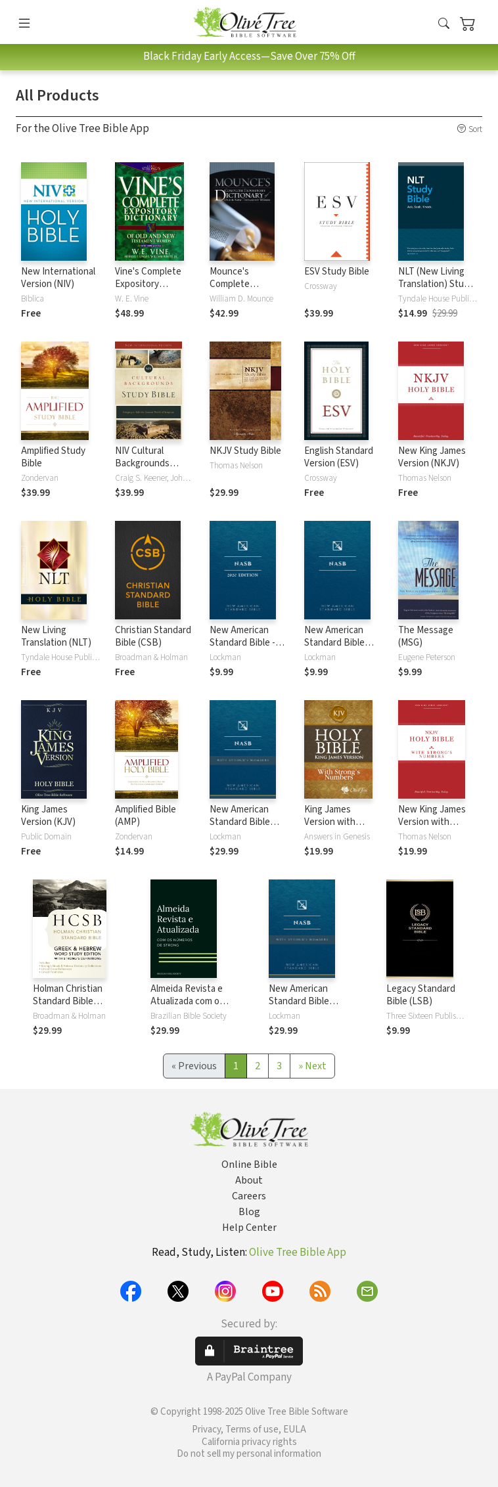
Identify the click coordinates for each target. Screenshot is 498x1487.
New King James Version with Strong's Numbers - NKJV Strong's (435, 828)
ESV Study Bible (336, 271)
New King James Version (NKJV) (432, 457)
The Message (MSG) (425, 636)
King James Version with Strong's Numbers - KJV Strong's (341, 828)
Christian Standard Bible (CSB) (153, 636)
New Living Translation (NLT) (56, 636)
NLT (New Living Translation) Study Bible (436, 284)
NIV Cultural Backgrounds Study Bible (142, 463)
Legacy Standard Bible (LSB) (420, 995)
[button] (443, 24)
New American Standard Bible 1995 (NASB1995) (338, 642)
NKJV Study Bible (245, 451)
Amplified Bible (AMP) (145, 816)
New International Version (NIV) (58, 278)
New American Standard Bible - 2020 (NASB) (242, 642)
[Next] (312, 1066)
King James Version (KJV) (48, 816)
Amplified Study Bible (53, 457)
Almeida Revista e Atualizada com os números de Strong (189, 1001)
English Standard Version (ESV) (338, 457)
